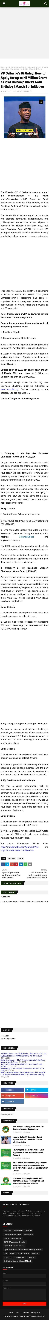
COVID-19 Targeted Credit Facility (14, 1242)
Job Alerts (28, 1231)
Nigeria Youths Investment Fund (14, 1246)
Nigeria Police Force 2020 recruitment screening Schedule (22, 1250)
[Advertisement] (24, 31)
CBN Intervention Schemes (12, 1234)
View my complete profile (8, 1039)
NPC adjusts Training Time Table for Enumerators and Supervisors (28, 1127)
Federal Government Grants (12, 1238)
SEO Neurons (14, 1316)
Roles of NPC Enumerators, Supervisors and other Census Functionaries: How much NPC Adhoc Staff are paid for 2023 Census (30, 1167)
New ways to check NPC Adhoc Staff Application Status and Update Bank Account (28, 1152)
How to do (35, 1253)
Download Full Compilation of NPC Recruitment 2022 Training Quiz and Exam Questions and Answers (28, 1181)
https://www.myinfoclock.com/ (35, 1316)
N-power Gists (18, 1231)
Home (2, 67)
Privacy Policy (35, 1313)
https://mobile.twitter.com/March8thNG (19, 847)
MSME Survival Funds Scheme (19, 1253)
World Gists (7, 1257)
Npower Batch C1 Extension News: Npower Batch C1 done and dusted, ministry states (27, 1139)
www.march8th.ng (9, 389)
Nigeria (8, 67)
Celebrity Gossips (19, 1257)
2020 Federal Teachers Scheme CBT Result (17, 1261)
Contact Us (25, 1313)
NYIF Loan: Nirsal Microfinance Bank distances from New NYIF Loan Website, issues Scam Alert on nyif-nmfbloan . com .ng (23, 1074)
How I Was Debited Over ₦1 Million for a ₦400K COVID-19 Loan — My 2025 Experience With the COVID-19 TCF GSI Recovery (24, 1055)
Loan (5, 1253)
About (17, 1313)
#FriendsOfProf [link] (26, 537)
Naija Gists (11, 858)
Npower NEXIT (28, 1234)
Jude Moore (7, 91)
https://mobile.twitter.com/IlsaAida (17, 850)
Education (31, 1257)
